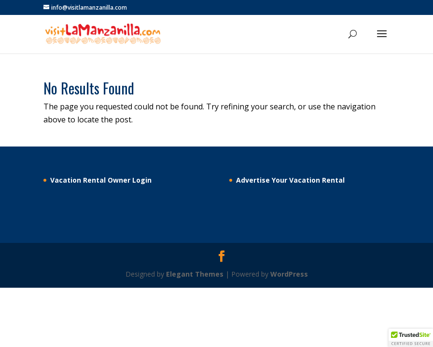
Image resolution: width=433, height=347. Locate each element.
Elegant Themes (194, 274)
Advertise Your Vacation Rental (290, 180)
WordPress (289, 274)
